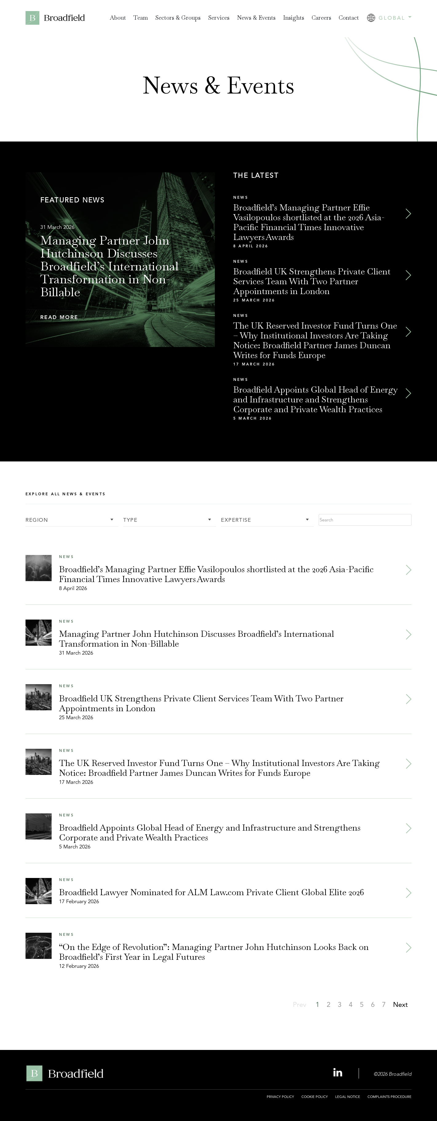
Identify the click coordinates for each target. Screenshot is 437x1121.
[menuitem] (118, 18)
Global (395, 18)
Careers (321, 18)
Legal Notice (347, 1097)
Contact (349, 18)
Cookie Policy (314, 1097)
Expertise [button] (236, 520)
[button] (120, 317)
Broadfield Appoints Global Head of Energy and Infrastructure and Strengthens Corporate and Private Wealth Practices (315, 399)
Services (219, 18)
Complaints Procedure (389, 1097)
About (118, 18)
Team (140, 18)
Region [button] (37, 520)
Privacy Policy (280, 1097)
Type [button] (130, 520)
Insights (293, 18)
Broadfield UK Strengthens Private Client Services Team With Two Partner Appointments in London (312, 281)
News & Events (256, 18)
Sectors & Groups (178, 18)
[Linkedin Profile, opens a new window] (338, 1073)
